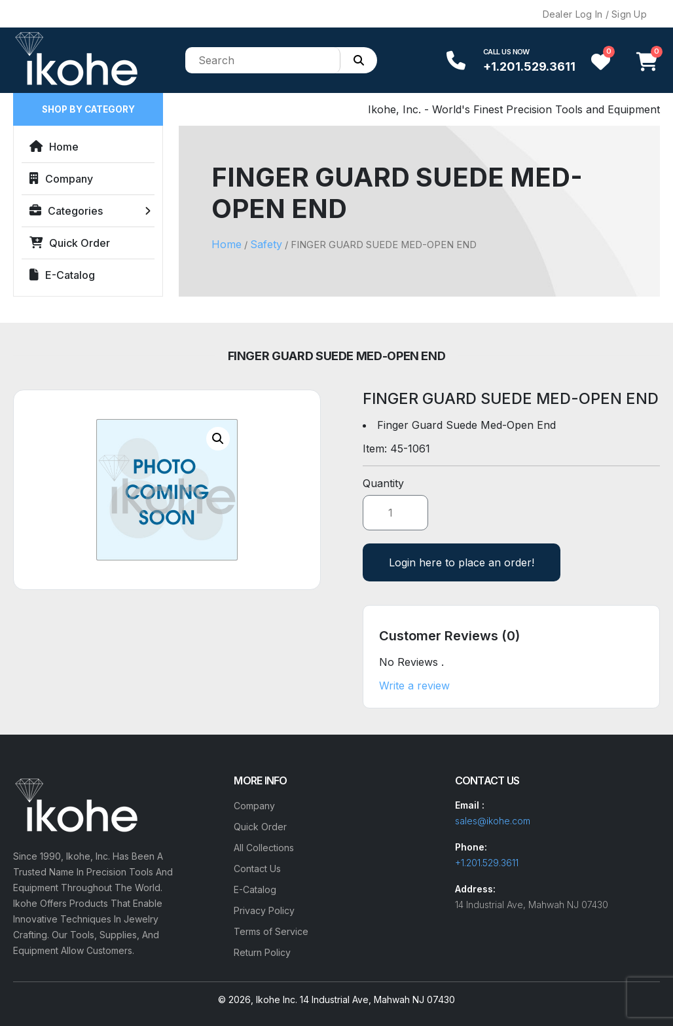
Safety (266, 244)
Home (54, 146)
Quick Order (69, 242)
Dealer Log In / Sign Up (595, 14)
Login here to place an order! (461, 562)
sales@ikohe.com (492, 820)
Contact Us (257, 868)
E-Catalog (62, 275)
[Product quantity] (395, 512)
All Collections (264, 847)
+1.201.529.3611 (529, 66)
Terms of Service (271, 931)
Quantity (383, 483)
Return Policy (262, 952)
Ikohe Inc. (276, 999)
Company (61, 178)
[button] (218, 438)
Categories (66, 210)
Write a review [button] (414, 685)
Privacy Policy (264, 910)
